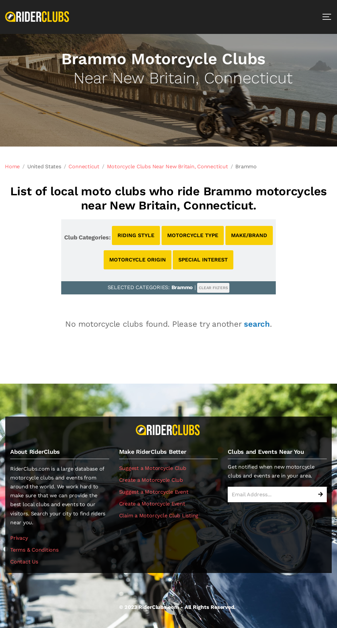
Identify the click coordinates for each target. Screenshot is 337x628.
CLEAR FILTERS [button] (213, 288)
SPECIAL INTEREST (203, 260)
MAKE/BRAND (249, 235)
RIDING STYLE (135, 235)
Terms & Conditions (34, 550)
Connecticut (83, 166)
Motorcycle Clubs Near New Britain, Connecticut (167, 166)
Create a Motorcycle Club (151, 480)
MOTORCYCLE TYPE (192, 235)
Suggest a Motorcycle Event (154, 492)
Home (12, 166)
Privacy (19, 538)
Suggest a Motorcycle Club (152, 468)
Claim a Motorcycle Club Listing (159, 515)
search (257, 324)
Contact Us (24, 562)
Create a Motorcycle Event (152, 504)
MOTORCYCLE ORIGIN (137, 260)
